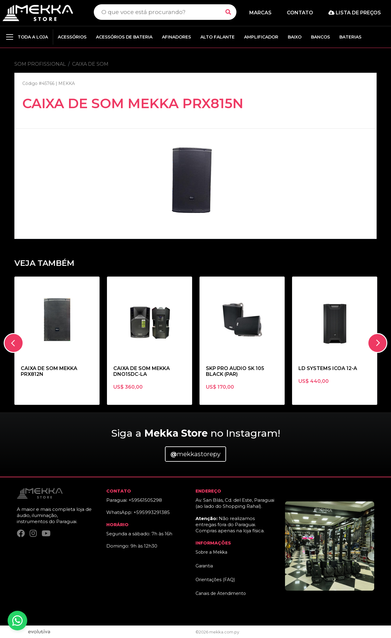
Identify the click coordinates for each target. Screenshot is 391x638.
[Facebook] (21, 533)
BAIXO (294, 37)
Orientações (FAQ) (215, 579)
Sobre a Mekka (211, 552)
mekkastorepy (195, 454)
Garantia (204, 566)
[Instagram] (33, 533)
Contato (300, 13)
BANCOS (320, 37)
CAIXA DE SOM (90, 64)
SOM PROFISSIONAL (40, 64)
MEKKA (66, 83)
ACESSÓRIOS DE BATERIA (124, 37)
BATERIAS (350, 37)
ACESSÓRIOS (72, 37)
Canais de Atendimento (221, 593)
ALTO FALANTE (217, 37)
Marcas (260, 13)
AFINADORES (176, 37)
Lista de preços (354, 13)
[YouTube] (46, 533)
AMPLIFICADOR (261, 37)
